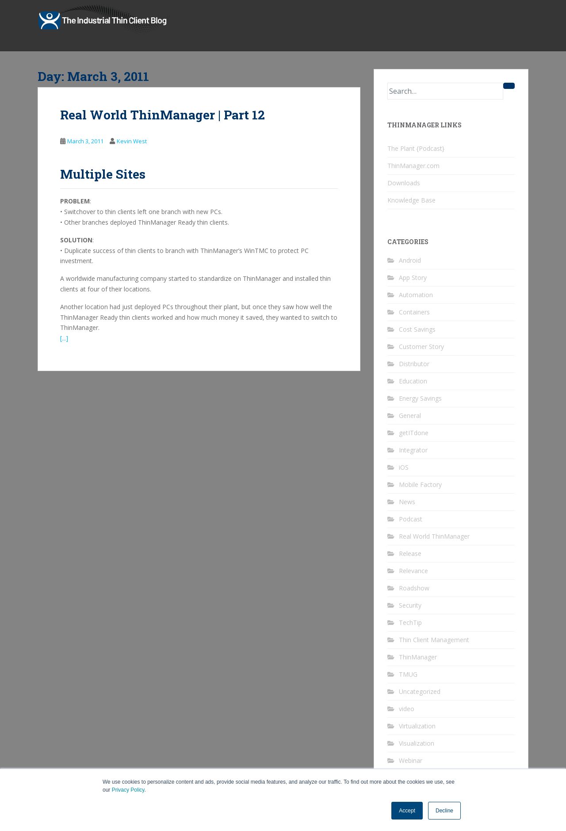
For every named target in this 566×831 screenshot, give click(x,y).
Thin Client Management (434, 640)
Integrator (413, 450)
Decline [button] (444, 811)
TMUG (408, 674)
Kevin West (132, 141)
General (410, 415)
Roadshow (414, 588)
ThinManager (418, 657)
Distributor (414, 364)
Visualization (416, 743)
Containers (414, 312)
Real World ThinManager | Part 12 (162, 115)
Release (410, 553)
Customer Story (421, 346)
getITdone (413, 433)
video (406, 709)
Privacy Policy (128, 790)
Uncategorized (419, 691)
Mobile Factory (420, 484)
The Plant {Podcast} (415, 148)
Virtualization (417, 726)
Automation (416, 295)
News (407, 502)
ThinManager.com (413, 165)
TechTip (410, 622)
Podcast (410, 519)
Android (410, 260)
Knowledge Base (411, 200)
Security (410, 605)
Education (413, 381)
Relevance (413, 571)
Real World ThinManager (434, 536)
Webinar (410, 760)
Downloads (403, 183)
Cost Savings (417, 329)
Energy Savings (420, 398)
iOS (404, 467)
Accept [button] (407, 811)
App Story (413, 277)
